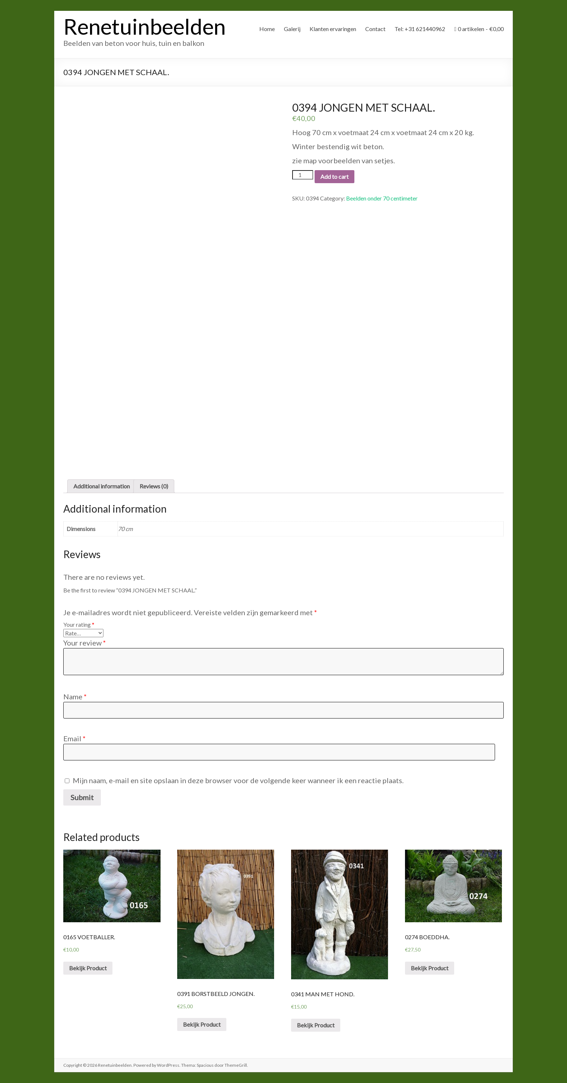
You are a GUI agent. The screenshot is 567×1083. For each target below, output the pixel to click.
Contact (375, 28)
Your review (84, 642)
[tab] (101, 486)
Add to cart (334, 176)
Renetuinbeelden (144, 26)
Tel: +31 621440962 (420, 28)
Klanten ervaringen (333, 28)
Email (74, 738)
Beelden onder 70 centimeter (382, 198)
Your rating (78, 624)
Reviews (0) (154, 486)
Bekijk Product (88, 968)
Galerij (292, 28)
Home (267, 28)
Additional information (101, 486)
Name (75, 696)
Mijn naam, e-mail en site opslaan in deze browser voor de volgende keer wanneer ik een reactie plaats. (238, 780)
